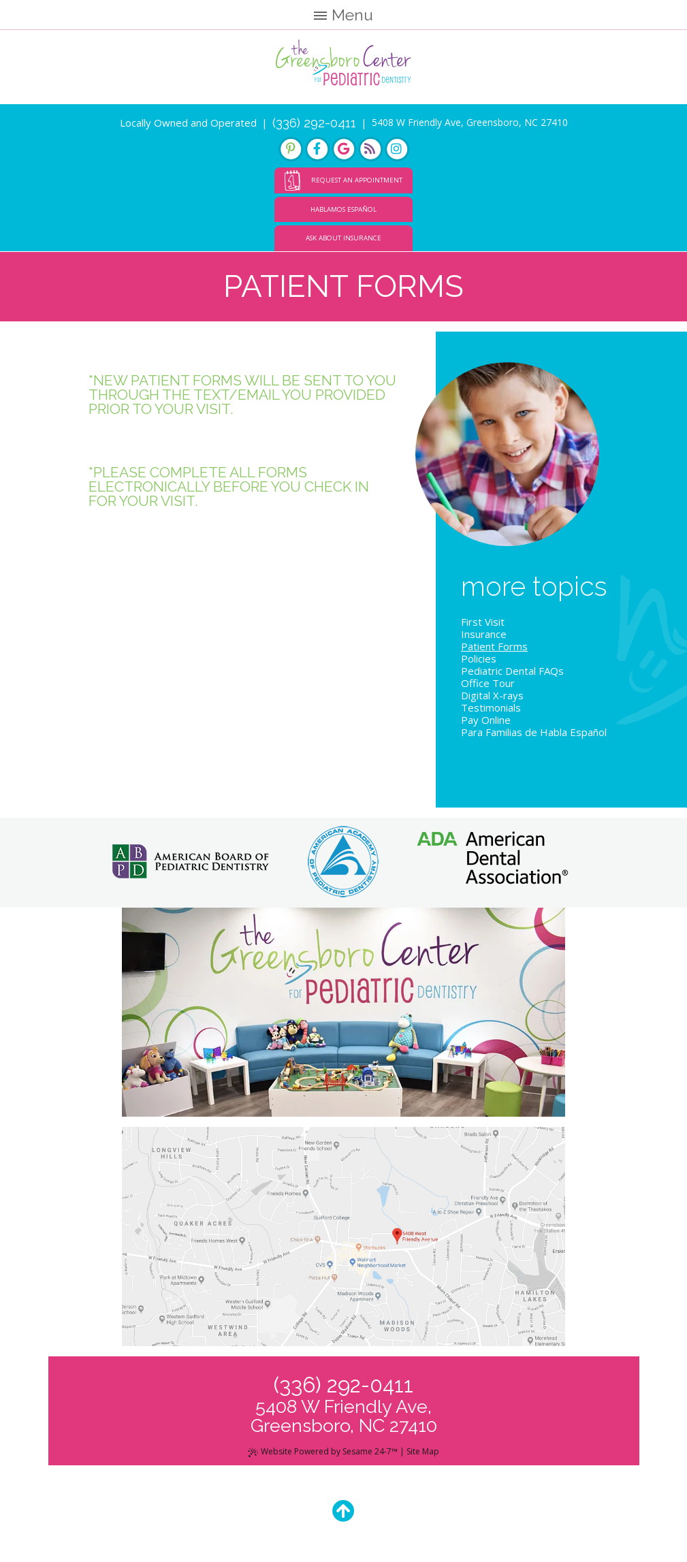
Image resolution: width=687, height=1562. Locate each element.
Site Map (422, 1451)
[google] (344, 149)
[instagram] (397, 149)
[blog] (370, 149)
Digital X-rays (492, 695)
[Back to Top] (343, 1510)
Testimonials (491, 707)
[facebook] (317, 149)
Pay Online (486, 720)
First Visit (483, 622)
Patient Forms (494, 646)
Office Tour (488, 683)
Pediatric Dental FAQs (512, 671)
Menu (343, 14)
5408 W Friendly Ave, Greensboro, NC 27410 (470, 122)
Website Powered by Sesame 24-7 (323, 1451)
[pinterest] (290, 149)
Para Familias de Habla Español (534, 732)
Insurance (484, 634)
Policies (478, 658)
